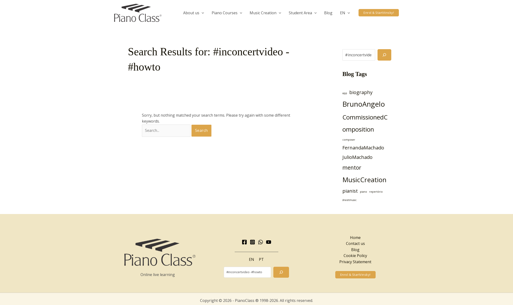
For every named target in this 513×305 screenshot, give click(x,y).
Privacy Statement (355, 261)
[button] (379, 12)
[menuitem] (345, 13)
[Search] (384, 55)
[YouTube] (268, 242)
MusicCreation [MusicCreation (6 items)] (364, 179)
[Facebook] (244, 242)
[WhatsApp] (260, 242)
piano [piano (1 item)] (363, 191)
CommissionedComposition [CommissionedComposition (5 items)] (364, 123)
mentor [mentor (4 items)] (351, 167)
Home (355, 237)
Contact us (355, 243)
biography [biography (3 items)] (361, 92)
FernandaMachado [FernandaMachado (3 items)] (363, 147)
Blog (355, 249)
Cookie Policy (355, 255)
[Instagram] (252, 242)
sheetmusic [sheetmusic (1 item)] (349, 200)
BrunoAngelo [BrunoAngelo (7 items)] (363, 104)
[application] (201, 13)
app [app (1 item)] (344, 93)
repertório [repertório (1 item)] (376, 191)
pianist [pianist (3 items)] (350, 191)
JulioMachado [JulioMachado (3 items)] (357, 157)
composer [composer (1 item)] (348, 139)
